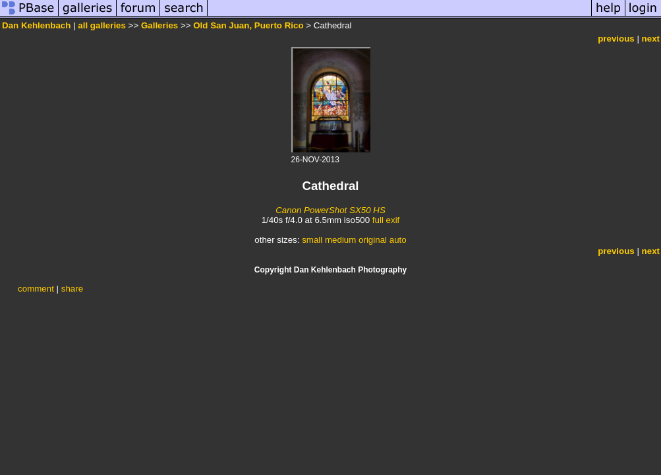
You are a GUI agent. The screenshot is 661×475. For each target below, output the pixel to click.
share (72, 289)
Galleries (159, 25)
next (651, 39)
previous (616, 39)
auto (398, 240)
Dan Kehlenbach (36, 25)
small (312, 240)
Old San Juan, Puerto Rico (248, 25)
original (373, 240)
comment (36, 289)
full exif (385, 220)
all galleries (102, 25)
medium (340, 240)
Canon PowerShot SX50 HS (330, 210)
